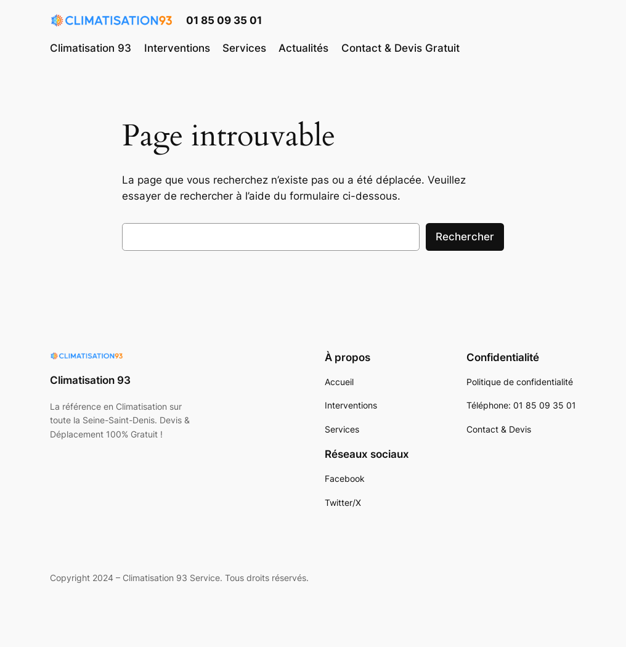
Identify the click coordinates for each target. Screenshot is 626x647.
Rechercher (465, 236)
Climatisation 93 (90, 380)
